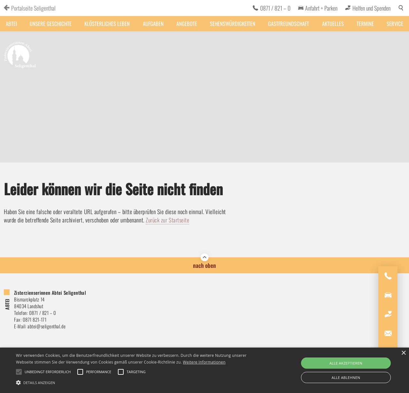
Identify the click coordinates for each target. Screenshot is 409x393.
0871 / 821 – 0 (275, 8)
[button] (138, 382)
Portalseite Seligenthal (33, 8)
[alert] (204, 370)
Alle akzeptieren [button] (345, 363)
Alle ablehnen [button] (346, 377)
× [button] (403, 353)
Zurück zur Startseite (167, 220)
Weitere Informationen (204, 362)
